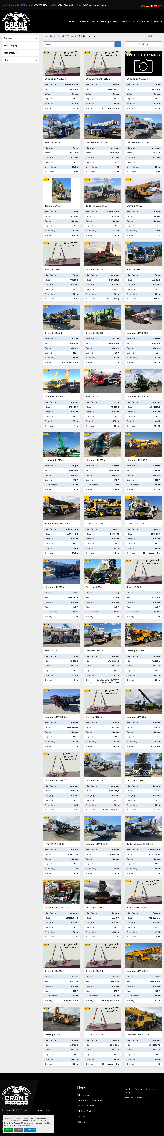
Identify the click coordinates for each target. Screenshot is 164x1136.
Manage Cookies (133, 1097)
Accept (8, 1130)
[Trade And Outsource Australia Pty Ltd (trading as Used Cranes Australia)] (16, 1095)
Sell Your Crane (129, 22)
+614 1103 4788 (40, 5)
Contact (157, 22)
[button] (83, 21)
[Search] (124, 4)
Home (72, 22)
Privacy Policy (86, 1111)
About (145, 22)
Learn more (30, 1130)
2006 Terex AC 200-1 (55, 79)
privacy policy (24, 1125)
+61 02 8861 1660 (65, 5)
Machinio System (134, 1089)
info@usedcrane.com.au (94, 5)
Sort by (143, 44)
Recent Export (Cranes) (104, 22)
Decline (18, 1130)
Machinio (129, 1092)
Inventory (84, 1095)
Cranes (83, 22)
